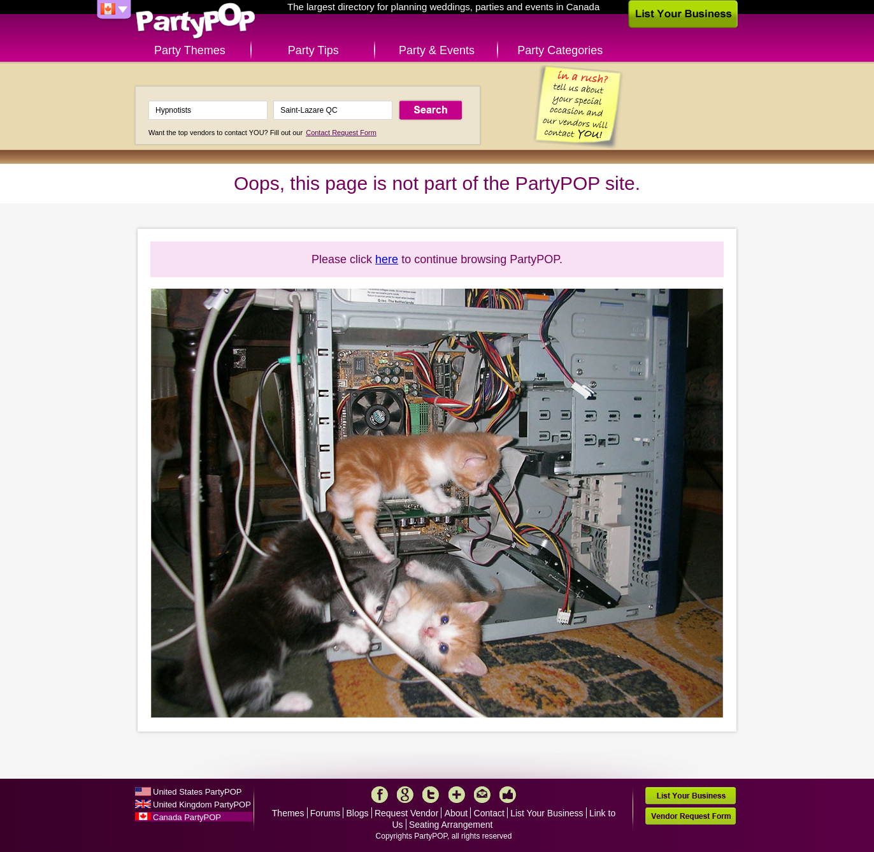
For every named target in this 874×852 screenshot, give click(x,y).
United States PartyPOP (197, 792)
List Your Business (546, 813)
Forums (325, 813)
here (386, 259)
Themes (288, 813)
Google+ (405, 794)
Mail (482, 794)
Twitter (430, 794)
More (456, 794)
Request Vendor (406, 813)
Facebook (379, 794)
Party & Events (437, 50)
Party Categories (560, 50)
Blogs (358, 813)
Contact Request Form (341, 132)
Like (507, 794)
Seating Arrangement (451, 825)
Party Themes (190, 50)
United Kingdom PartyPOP (202, 804)
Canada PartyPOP (187, 817)
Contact (489, 813)
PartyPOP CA (195, 21)
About (456, 813)
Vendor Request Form (690, 816)
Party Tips (313, 50)
